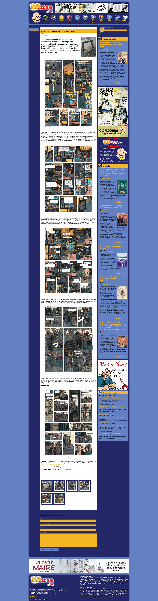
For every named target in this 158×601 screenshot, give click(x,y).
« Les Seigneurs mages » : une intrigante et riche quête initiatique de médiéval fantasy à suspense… (112, 172)
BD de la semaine (53, 19)
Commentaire (43, 532)
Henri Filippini (106, 211)
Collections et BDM (117, 19)
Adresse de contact (45, 523)
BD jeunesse (85, 19)
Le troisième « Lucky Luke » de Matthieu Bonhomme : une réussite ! (112, 278)
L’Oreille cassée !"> (113, 416)
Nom (41, 518)
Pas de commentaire (33, 29)
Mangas (109, 18)
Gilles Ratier (105, 50)
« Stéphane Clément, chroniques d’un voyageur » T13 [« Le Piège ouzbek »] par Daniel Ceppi (69, 133)
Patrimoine (61, 18)
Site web (42, 528)
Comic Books (101, 19)
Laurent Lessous (106, 178)
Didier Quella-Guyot (107, 251)
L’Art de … (77, 18)
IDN (55, 593)
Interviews (125, 18)
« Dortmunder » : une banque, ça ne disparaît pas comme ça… (112, 206)
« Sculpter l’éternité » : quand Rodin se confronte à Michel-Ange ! (111, 44)
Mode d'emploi (33, 596)
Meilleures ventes (69, 19)
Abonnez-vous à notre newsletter (38, 599)
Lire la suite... (120, 83)
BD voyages (93, 19)
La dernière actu (109, 39)
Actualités (45, 18)
